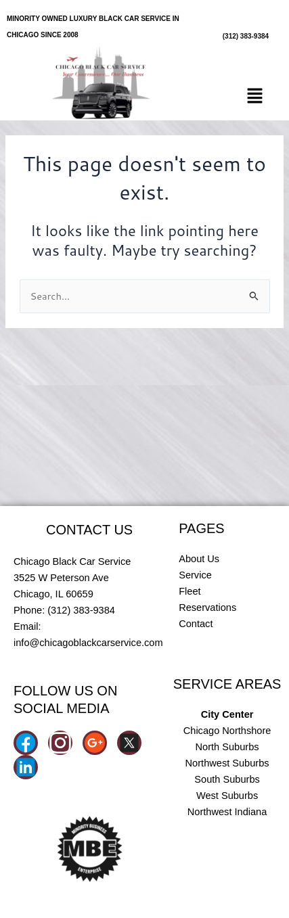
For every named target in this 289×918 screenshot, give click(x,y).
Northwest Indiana (227, 811)
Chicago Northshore (227, 730)
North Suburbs (227, 746)
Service (195, 575)
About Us (199, 558)
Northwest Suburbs (227, 763)
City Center (227, 714)
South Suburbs (226, 779)
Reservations (207, 607)
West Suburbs (227, 795)
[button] (255, 97)
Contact (196, 623)
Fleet (189, 591)
